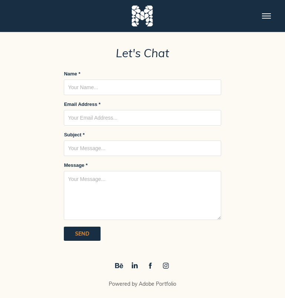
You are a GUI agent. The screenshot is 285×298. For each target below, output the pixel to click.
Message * (76, 165)
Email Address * (82, 104)
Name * (72, 74)
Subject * (74, 134)
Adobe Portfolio (157, 283)
